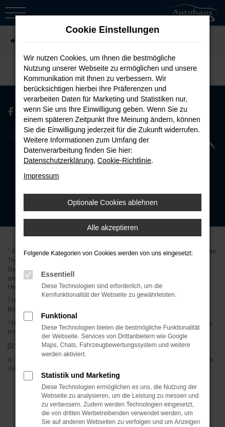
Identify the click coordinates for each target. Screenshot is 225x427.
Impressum (41, 176)
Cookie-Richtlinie (124, 160)
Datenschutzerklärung (58, 160)
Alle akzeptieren (112, 227)
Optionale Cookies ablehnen (113, 202)
